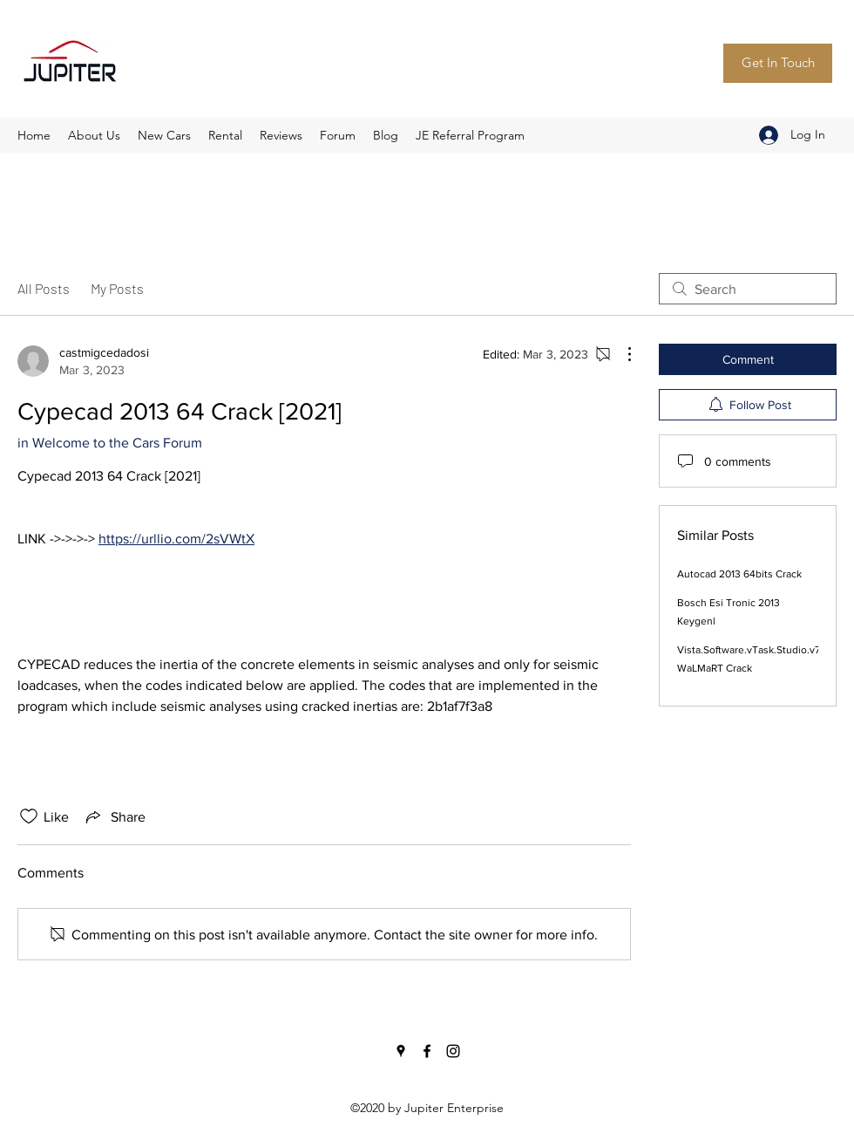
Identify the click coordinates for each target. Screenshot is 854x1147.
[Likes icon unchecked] (28, 816)
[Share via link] (114, 816)
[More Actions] (620, 354)
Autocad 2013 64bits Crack (739, 574)
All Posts (43, 288)
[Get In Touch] (777, 63)
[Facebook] (427, 1051)
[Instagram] (453, 1051)
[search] (748, 288)
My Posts (117, 288)
